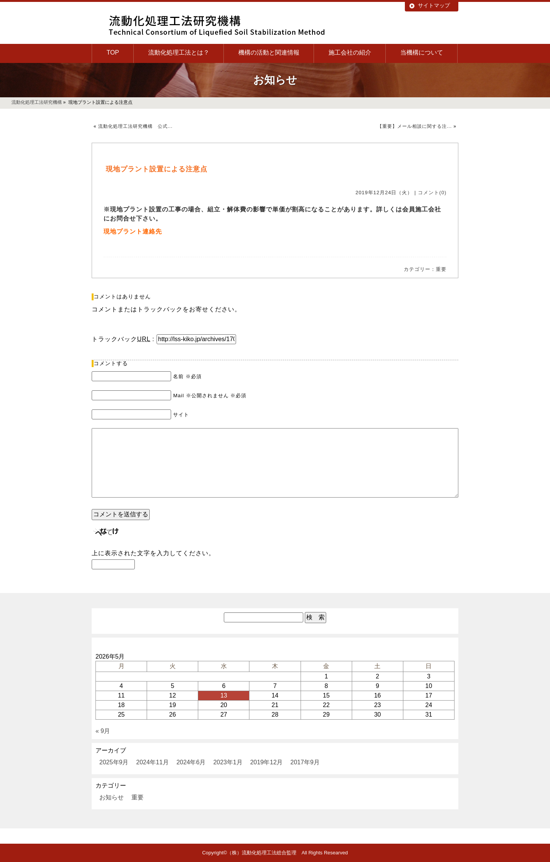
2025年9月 (114, 762)
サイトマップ (434, 5)
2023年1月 (228, 762)
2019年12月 (266, 762)
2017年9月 (305, 762)
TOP (113, 52)
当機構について (421, 52)
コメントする (111, 363)
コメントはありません (122, 296)
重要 (441, 269)
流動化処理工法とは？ (178, 52)
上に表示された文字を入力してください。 (153, 553)
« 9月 (102, 731)
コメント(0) (432, 192)
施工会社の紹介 (349, 52)
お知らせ (111, 797)
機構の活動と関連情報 (268, 52)
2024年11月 (152, 762)
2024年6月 (191, 762)
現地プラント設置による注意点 (156, 169)
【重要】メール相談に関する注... (414, 126)
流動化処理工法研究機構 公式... (135, 126)
